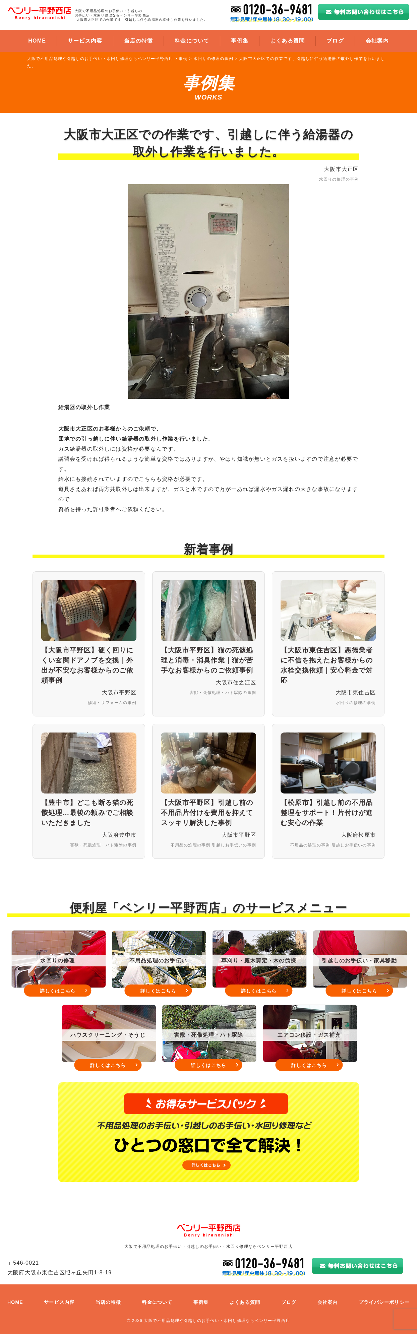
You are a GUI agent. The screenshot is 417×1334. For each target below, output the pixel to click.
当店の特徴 (138, 41)
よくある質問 (287, 41)
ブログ (335, 41)
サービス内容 (85, 41)
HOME (37, 41)
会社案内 (377, 41)
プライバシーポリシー (384, 1302)
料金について (192, 41)
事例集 (239, 41)
